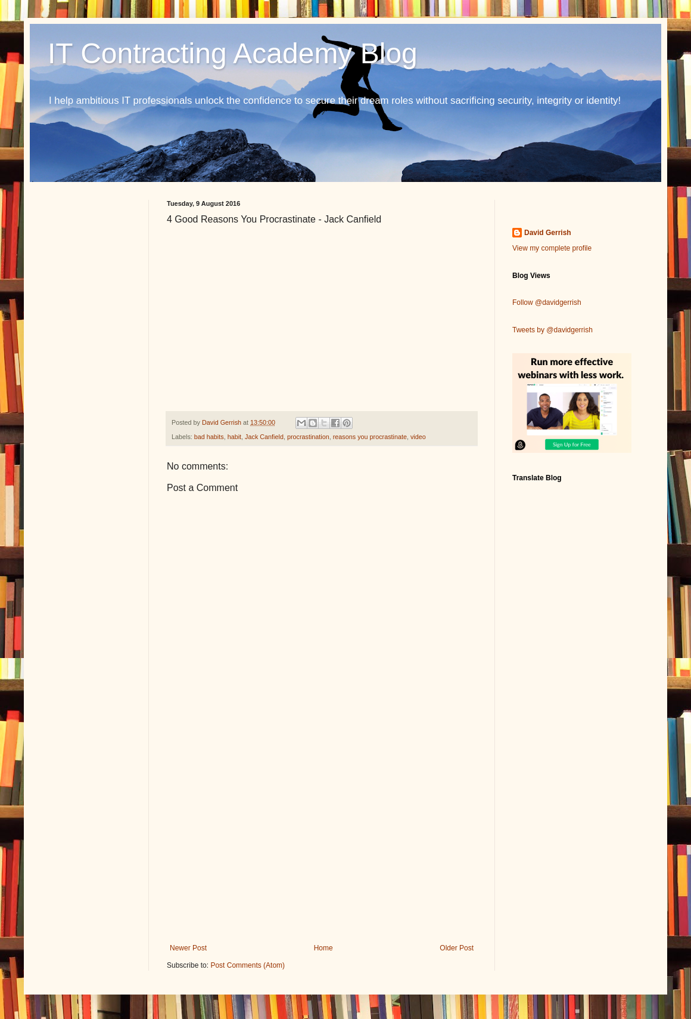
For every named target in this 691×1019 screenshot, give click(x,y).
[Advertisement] (322, 845)
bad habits (209, 436)
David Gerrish (547, 232)
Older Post (457, 948)
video (418, 436)
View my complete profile (552, 248)
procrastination (308, 436)
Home (323, 948)
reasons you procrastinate (370, 436)
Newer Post (188, 948)
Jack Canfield (264, 436)
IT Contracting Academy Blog (233, 53)
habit (234, 436)
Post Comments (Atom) (247, 965)
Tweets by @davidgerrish (552, 330)
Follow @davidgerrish (546, 302)
